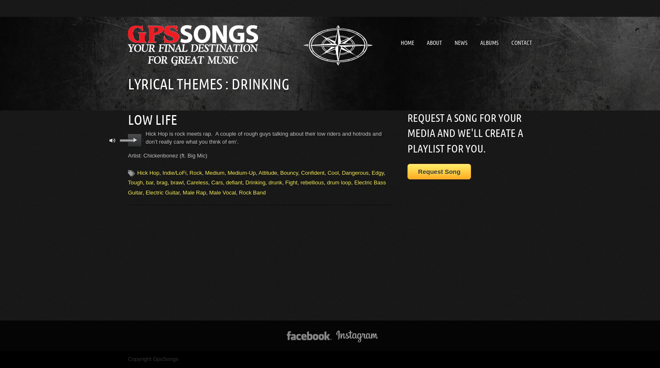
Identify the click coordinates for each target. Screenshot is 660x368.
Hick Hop (148, 173)
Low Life (152, 119)
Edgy (378, 173)
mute (112, 140)
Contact (521, 42)
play (135, 140)
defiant (234, 182)
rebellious (312, 182)
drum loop (339, 182)
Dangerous (355, 173)
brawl (177, 182)
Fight (291, 182)
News (461, 42)
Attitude (267, 173)
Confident (313, 173)
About (434, 42)
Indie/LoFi (174, 173)
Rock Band (252, 192)
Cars (217, 182)
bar (150, 182)
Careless (197, 182)
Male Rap (194, 192)
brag (162, 182)
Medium (214, 173)
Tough (135, 182)
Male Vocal (222, 192)
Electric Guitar (163, 192)
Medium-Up (242, 173)
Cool (333, 173)
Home (407, 42)
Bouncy (289, 173)
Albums (489, 42)
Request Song (439, 171)
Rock (195, 173)
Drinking (255, 182)
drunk (275, 182)
